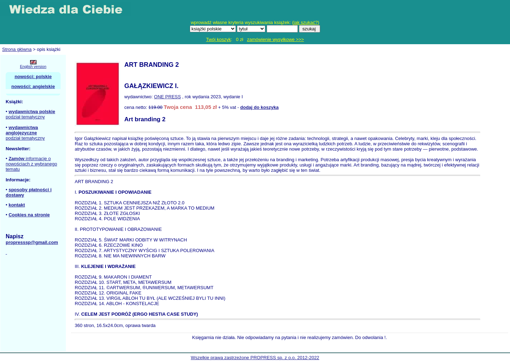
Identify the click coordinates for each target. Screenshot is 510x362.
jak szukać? (306, 22)
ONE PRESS (167, 96)
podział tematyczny (25, 116)
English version (33, 66)
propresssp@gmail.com (32, 242)
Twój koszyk (218, 39)
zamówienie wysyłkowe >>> (275, 39)
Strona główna (17, 49)
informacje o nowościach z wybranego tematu (31, 164)
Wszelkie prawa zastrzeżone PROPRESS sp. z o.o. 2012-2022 (255, 357)
